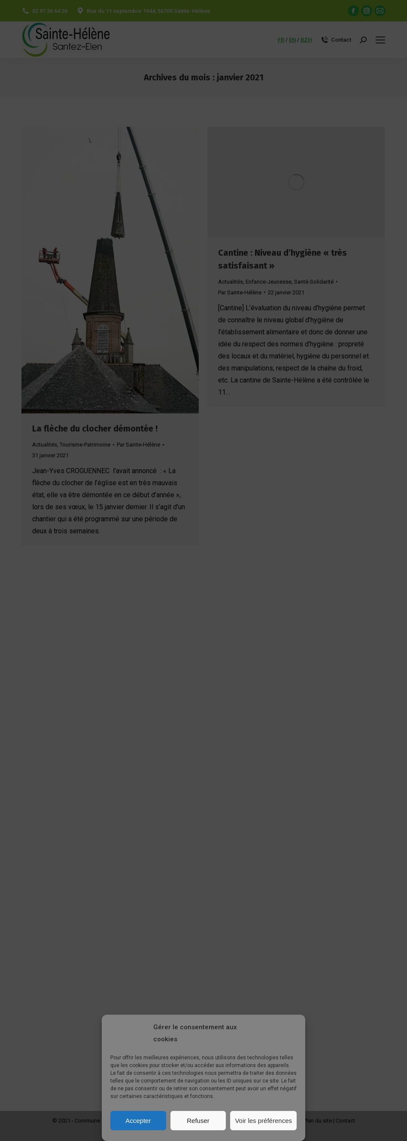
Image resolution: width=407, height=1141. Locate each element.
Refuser (198, 1120)
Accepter (138, 1120)
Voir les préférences (263, 1120)
